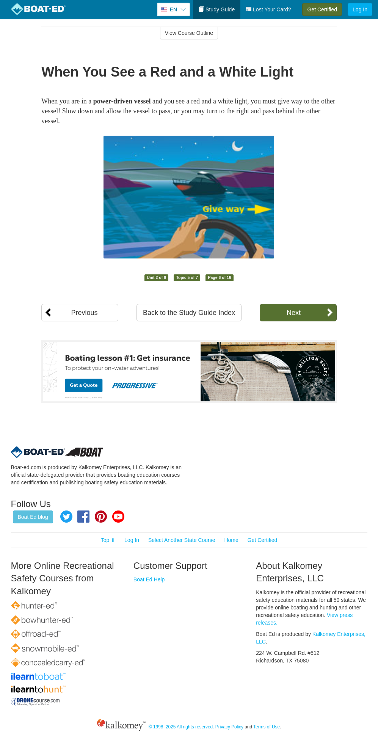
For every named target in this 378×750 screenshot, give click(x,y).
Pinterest (101, 516)
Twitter (66, 516)
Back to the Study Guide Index (189, 312)
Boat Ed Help (149, 579)
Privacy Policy (229, 727)
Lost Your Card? (268, 9)
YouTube (118, 516)
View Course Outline (189, 33)
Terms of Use (266, 727)
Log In (360, 9)
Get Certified (322, 9)
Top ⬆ (108, 540)
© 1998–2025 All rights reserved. (181, 727)
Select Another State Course (181, 540)
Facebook (83, 516)
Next (294, 312)
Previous (84, 312)
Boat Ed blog (33, 517)
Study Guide (217, 9)
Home (231, 540)
